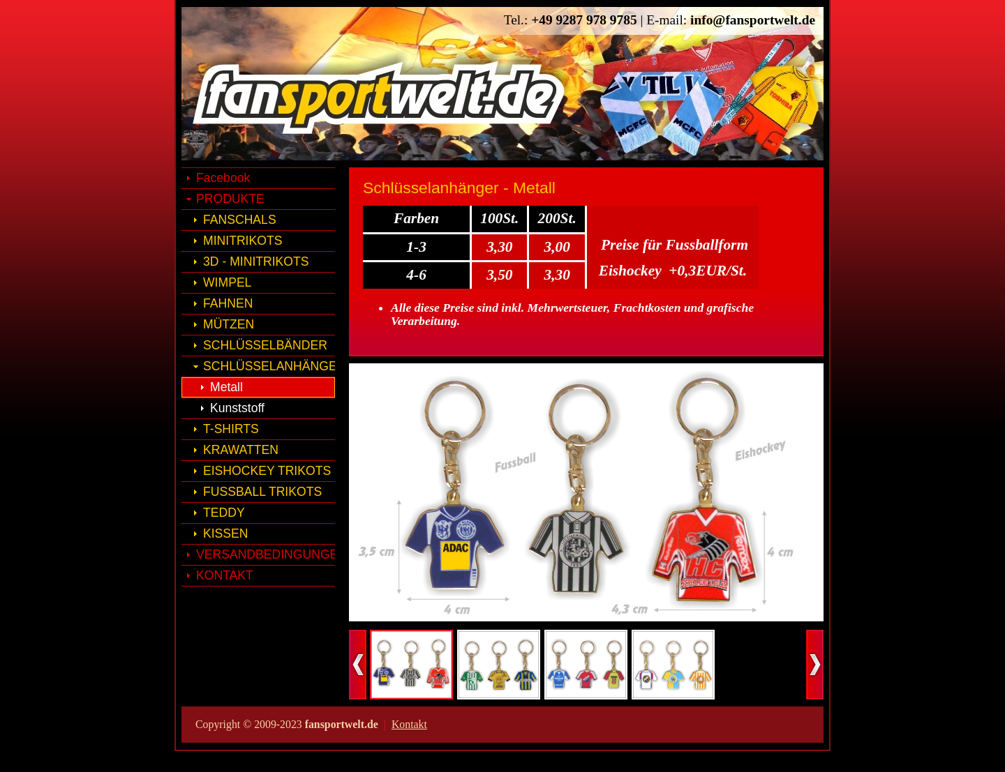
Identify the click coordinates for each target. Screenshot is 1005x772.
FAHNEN (228, 303)
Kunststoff (237, 408)
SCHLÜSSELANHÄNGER (269, 366)
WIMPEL (227, 282)
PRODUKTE (230, 199)
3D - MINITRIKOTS (256, 261)
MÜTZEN (228, 324)
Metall (226, 387)
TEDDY (224, 513)
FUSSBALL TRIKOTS (262, 492)
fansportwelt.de (380, 97)
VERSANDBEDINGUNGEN (265, 554)
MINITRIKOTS (242, 241)
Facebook (223, 178)
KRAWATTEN (240, 450)
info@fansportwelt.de (752, 20)
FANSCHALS (239, 220)
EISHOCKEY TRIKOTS (267, 471)
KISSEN (225, 533)
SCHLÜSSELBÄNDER (265, 345)
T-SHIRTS (231, 429)
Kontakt (409, 724)
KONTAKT (224, 575)
